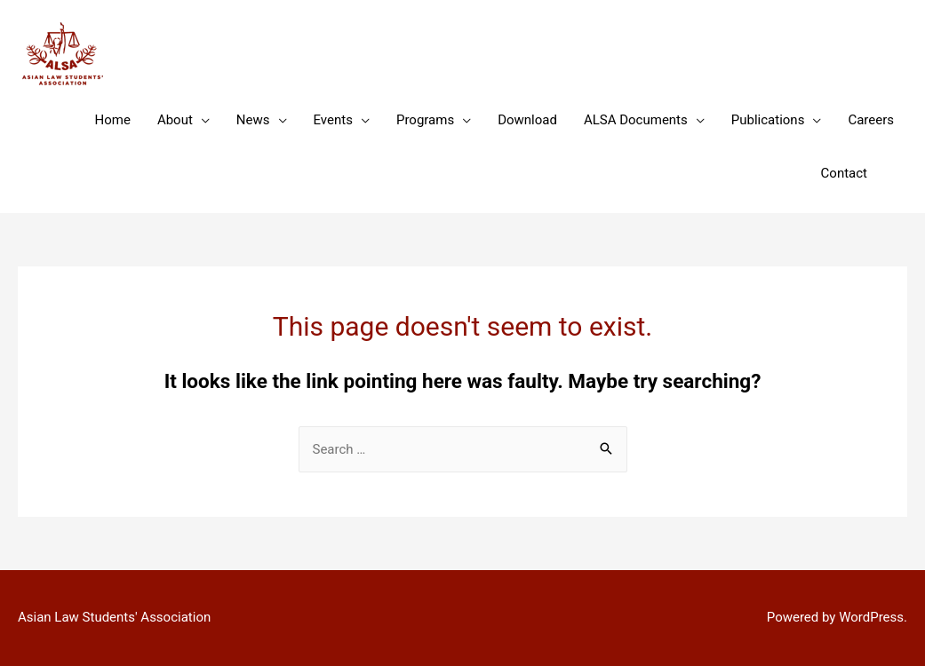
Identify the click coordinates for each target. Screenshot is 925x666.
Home (113, 120)
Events (333, 120)
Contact (844, 173)
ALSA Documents (636, 120)
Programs (425, 120)
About (175, 120)
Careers (871, 120)
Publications (768, 120)
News (253, 120)
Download (527, 120)
